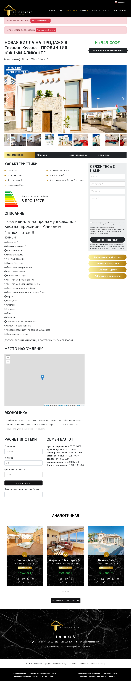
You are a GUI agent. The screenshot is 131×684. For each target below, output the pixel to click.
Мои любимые (120, 11)
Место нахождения (77, 155)
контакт (107, 11)
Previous (7, 99)
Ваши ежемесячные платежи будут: (22, 489)
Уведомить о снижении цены (108, 50)
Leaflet (46, 405)
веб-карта (103, 663)
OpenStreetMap (63, 405)
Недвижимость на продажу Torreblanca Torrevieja (34, 676)
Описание (42, 155)
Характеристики (15, 154)
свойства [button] (71, 11)
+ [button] (8, 358)
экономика (103, 155)
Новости (95, 11)
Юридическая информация (55, 663)
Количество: (10, 446)
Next (123, 99)
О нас (60, 11)
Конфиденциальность (78, 663)
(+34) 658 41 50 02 (44, 642)
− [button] (8, 362)
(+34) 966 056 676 (63, 642)
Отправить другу (107, 269)
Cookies (93, 663)
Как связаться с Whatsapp (107, 257)
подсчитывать (23, 483)
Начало (51, 11)
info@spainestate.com (89, 642)
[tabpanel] (24, 557)
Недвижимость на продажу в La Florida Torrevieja (97, 673)
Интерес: (9, 457)
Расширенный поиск (40, 20)
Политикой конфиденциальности (102, 228)
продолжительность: (14, 469)
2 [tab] (65, 591)
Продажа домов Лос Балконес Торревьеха (97, 676)
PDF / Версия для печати (107, 276)
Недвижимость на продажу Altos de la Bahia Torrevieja (34, 673)
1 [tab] (63, 591)
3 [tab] (68, 591)
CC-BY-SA (80, 405)
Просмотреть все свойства (65, 600)
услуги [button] (84, 11)
